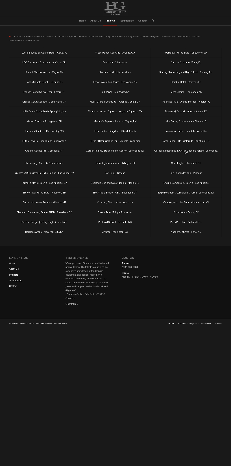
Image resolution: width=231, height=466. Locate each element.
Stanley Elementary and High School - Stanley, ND (186, 72)
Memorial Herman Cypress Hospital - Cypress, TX (115, 111)
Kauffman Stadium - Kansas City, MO (44, 131)
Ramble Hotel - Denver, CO (186, 81)
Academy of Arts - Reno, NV (186, 231)
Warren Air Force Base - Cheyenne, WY (186, 52)
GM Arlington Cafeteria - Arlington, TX (115, 163)
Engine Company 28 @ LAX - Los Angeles (186, 182)
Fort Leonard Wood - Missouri (186, 172)
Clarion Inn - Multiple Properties (115, 212)
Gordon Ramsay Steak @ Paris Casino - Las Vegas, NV (115, 150)
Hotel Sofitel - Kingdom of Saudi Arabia (115, 131)
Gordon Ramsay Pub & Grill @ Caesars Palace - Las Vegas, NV (186, 152)
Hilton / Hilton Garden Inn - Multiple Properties (115, 140)
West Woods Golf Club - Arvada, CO (115, 52)
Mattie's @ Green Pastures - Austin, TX (186, 111)
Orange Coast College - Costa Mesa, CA (44, 101)
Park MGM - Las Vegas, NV (115, 91)
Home (12, 263)
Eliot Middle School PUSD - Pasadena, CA (115, 192)
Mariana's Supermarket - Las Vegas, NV (115, 121)
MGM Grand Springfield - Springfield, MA (44, 111)
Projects (13, 274)
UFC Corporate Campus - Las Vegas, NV (44, 62)
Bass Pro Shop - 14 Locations (186, 222)
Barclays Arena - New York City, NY (44, 231)
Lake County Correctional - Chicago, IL (186, 121)
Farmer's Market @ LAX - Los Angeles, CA (44, 182)
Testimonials (15, 280)
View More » (72, 304)
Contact (13, 286)
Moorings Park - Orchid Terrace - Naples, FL (186, 101)
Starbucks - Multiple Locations (115, 72)
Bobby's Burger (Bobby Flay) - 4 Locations (44, 222)
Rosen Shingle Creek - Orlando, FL (44, 81)
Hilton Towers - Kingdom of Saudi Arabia (44, 140)
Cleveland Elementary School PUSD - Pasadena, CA (44, 212)
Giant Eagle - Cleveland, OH (186, 163)
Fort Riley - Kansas (115, 172)
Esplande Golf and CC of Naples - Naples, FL (115, 182)
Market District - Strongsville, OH (44, 121)
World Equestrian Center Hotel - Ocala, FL (44, 52)
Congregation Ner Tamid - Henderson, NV (186, 202)
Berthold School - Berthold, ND (115, 222)
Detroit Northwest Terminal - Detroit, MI (44, 202)
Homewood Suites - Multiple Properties (186, 131)
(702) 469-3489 (130, 267)
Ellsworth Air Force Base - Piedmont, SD (44, 192)
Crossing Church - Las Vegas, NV (115, 202)
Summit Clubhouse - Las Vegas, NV (44, 72)
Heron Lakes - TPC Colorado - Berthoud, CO (186, 140)
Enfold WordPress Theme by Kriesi (51, 323)
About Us (14, 268)
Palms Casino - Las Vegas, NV (186, 91)
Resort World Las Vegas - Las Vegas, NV (115, 81)
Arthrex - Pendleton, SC (115, 231)
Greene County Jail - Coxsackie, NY (44, 150)
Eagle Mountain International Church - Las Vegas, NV (186, 192)
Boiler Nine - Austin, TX (186, 212)
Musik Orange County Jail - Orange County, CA (115, 101)
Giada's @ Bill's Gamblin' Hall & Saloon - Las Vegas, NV (44, 172)
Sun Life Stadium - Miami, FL (186, 62)
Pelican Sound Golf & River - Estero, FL (44, 91)
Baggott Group (27, 323)
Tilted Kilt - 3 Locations (115, 62)
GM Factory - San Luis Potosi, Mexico (44, 163)
